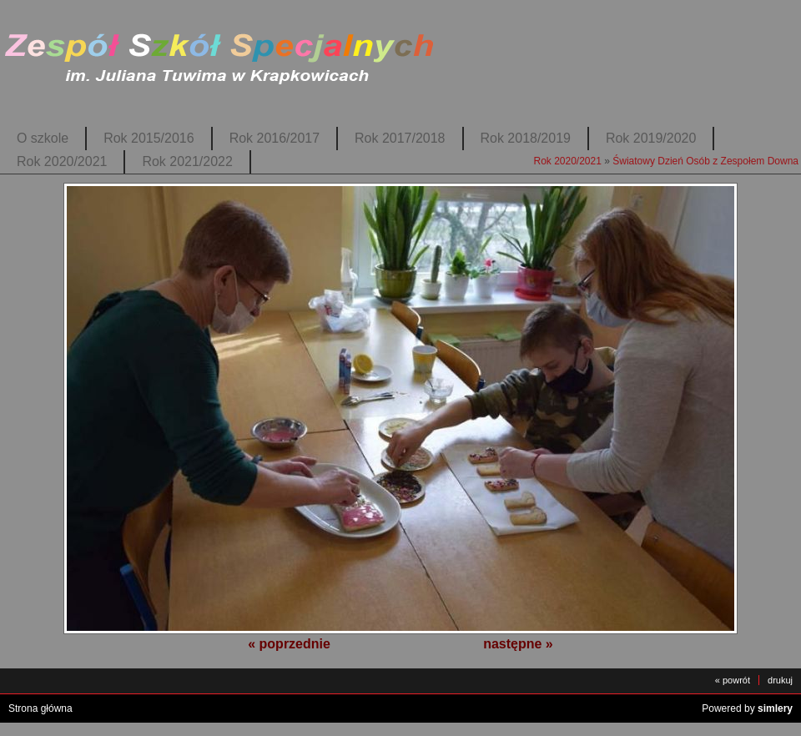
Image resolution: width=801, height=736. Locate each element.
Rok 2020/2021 (62, 161)
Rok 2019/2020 (651, 138)
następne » (518, 644)
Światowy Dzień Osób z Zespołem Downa (705, 161)
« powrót (732, 680)
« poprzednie (289, 644)
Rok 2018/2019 (526, 138)
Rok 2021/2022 (187, 161)
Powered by (747, 708)
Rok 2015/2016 (148, 138)
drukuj (780, 680)
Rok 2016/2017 (274, 138)
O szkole (42, 138)
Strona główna (40, 708)
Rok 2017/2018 (400, 138)
